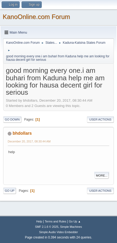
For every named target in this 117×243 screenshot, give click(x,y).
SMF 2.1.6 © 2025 (47, 226)
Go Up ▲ (75, 221)
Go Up (9, 190)
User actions (100, 119)
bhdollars (22, 133)
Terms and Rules (55, 221)
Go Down (12, 119)
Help (39, 221)
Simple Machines (71, 226)
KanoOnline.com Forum (36, 16)
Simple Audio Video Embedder (58, 232)
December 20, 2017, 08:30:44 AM (29, 141)
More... (101, 175)
